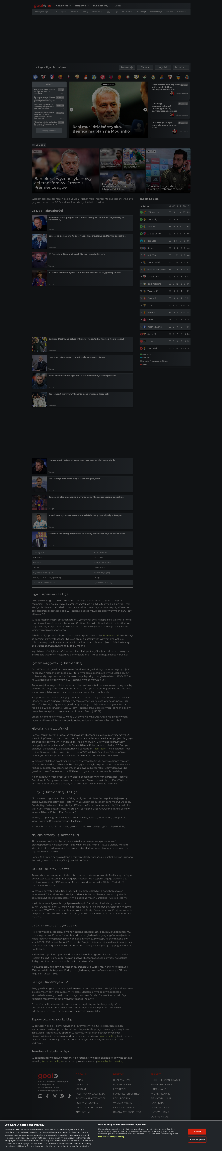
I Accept (197, 1131)
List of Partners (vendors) (111, 1137)
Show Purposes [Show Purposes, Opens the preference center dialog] (197, 1139)
